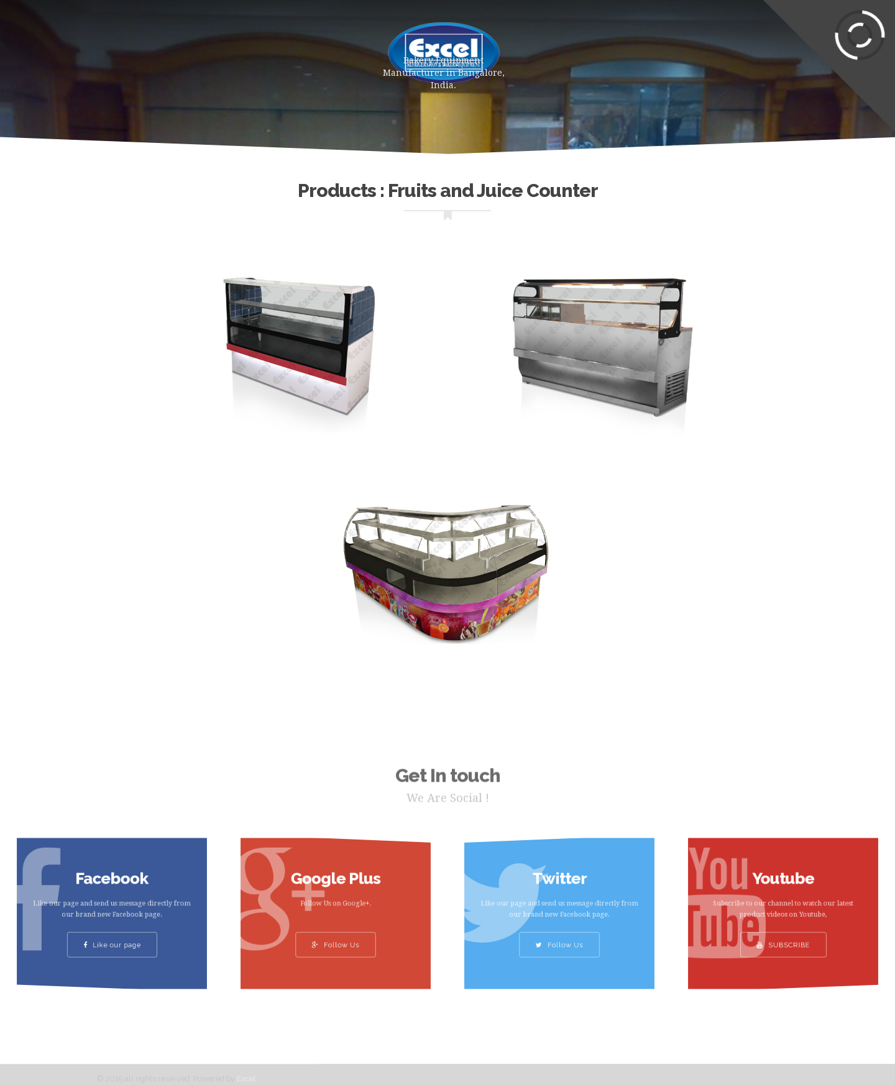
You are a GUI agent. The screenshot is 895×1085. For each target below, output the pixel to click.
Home (164, 47)
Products (230, 47)
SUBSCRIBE (783, 936)
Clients (625, 47)
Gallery (560, 47)
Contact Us (700, 47)
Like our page (112, 936)
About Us (304, 47)
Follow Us (335, 936)
